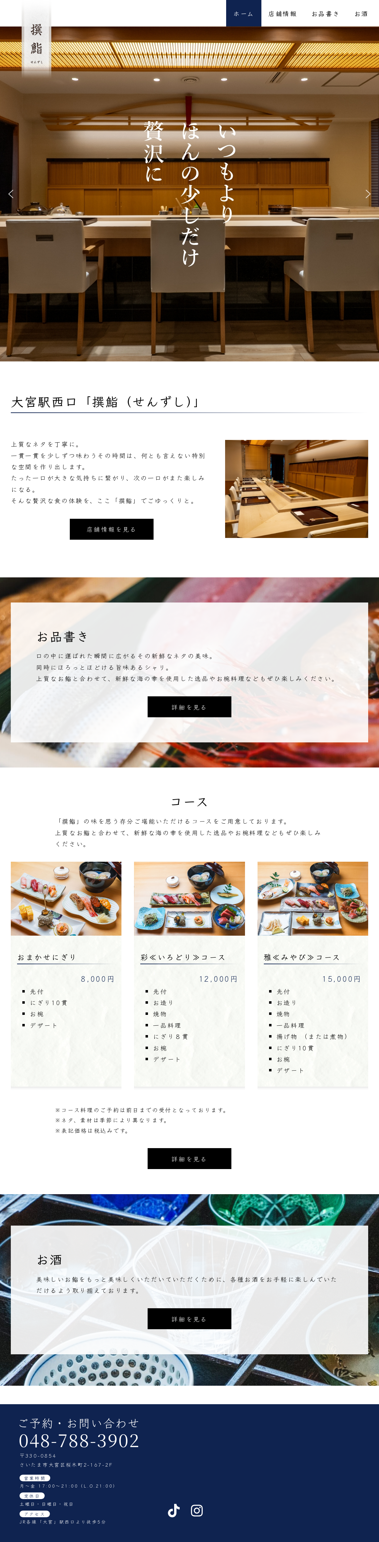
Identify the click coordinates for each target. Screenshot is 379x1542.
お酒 (361, 13)
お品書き (325, 13)
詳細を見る (189, 842)
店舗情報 (282, 13)
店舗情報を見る (112, 528)
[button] (10, 194)
